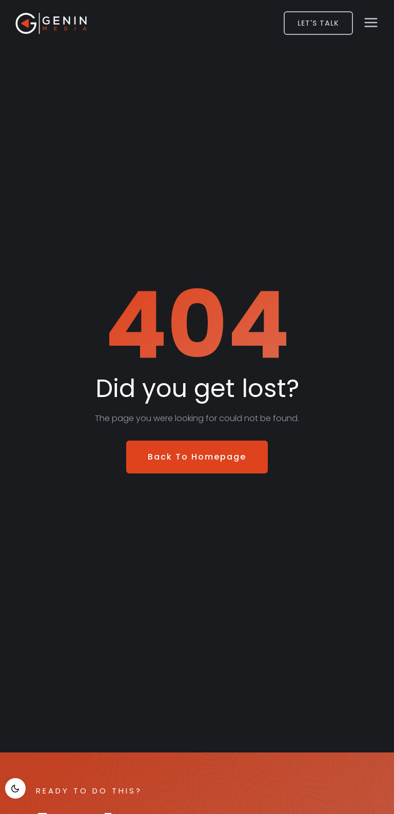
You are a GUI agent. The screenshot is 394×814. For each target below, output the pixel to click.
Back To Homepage (197, 457)
